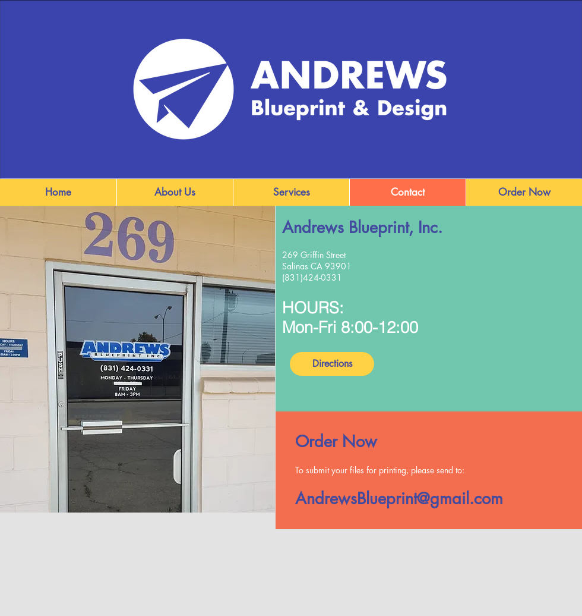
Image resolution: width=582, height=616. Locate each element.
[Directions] (332, 364)
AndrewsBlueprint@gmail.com (399, 498)
